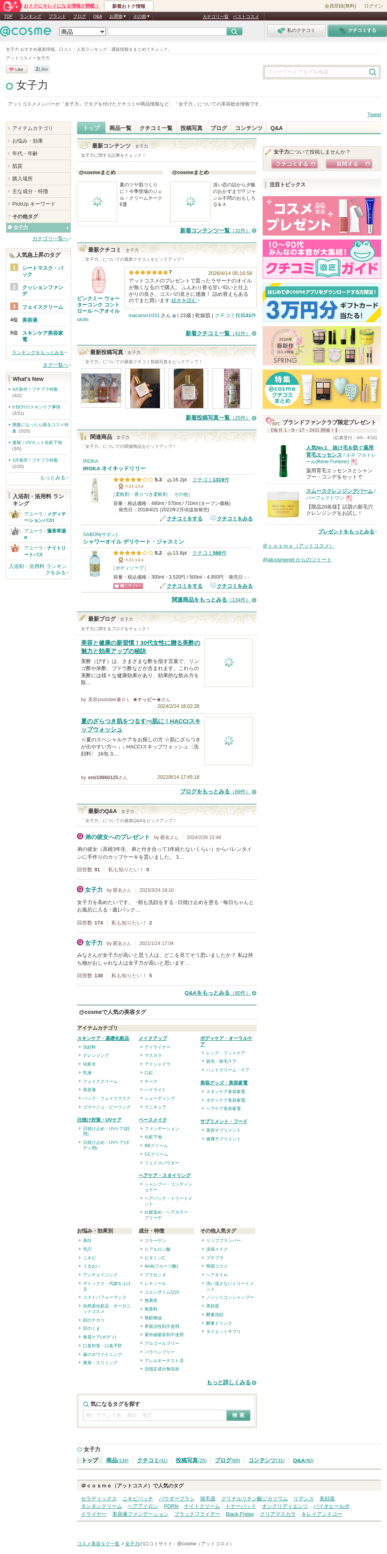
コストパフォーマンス (104, 1297)
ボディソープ (129, 568)
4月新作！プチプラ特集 (35, 389)
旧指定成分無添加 (162, 1368)
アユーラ (33, 514)
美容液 (89, 1089)
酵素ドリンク (219, 1323)
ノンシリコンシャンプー (230, 1297)
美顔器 (212, 1305)
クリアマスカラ (278, 1514)
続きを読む (184, 300)
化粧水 (89, 1064)
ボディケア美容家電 (225, 1100)
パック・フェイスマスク (107, 1098)
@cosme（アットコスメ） (205, 1544)
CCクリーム (156, 1154)
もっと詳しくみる (229, 1382)
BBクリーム (156, 1145)
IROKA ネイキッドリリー (114, 469)
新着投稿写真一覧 (218, 418)
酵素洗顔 (215, 1314)
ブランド (57, 16)
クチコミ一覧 (156, 128)
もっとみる (53, 478)
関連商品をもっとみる (211, 600)
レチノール (155, 1283)
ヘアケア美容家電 (223, 1108)
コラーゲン (155, 1240)
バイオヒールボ (331, 1506)
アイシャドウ (158, 1064)
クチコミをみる (235, 519)
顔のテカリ (94, 1320)
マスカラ (153, 1055)
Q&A (97, 16)
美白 (87, 1240)
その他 (181, 494)
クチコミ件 (210, 480)
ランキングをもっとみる (38, 352)
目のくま (91, 1328)
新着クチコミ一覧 (218, 333)
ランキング (30, 16)
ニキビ (89, 1257)
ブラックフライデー (197, 1514)
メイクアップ (153, 1038)
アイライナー (158, 1047)
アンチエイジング (100, 1274)
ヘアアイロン (143, 1506)
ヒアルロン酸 (158, 1249)
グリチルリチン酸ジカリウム (254, 1499)
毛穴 (87, 1249)
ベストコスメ (246, 16)
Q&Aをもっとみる (218, 993)
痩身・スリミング (100, 1362)
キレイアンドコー (321, 1514)
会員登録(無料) (340, 6)
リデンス (303, 1499)
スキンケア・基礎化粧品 (103, 1038)
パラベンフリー (160, 1352)
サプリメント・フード (224, 1121)
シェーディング (160, 1098)
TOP (8, 16)
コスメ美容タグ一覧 (98, 1544)
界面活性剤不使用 (162, 1326)
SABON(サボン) (100, 534)
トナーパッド (240, 1506)
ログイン (373, 6)
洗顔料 (89, 1047)
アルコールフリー (162, 1343)
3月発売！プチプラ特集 (35, 460)
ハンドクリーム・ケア (228, 1070)
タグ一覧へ (55, 365)
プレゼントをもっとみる (346, 532)
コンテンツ (249, 128)
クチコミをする (185, 519)
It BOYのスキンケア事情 (36, 407)
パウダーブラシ (177, 1499)
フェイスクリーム (100, 1081)
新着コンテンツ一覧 (215, 231)
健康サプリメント (223, 1138)
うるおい (91, 1266)
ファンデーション (162, 1128)
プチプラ (215, 1257)
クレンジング (96, 1055)
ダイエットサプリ (223, 1331)
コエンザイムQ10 (162, 1292)
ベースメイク (153, 1120)
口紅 (149, 1072)
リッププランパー (223, 1240)
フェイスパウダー (162, 1162)
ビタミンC (155, 1257)
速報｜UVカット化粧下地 (37, 442)
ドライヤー (94, 1514)
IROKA (90, 461)
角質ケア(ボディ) (99, 1337)
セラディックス (99, 1499)
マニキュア (155, 1107)
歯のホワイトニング (102, 1354)
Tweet (374, 114)
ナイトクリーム (202, 1506)
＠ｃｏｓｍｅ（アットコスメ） (298, 546)
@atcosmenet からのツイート (297, 560)
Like (19, 69)
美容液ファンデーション (140, 1514)
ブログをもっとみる (215, 792)
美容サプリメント (223, 1130)
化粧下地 (153, 1136)
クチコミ (152, 1460)
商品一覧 (120, 128)
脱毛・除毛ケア (221, 1061)
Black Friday (240, 1514)
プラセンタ (155, 1274)
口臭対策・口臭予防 (102, 1345)
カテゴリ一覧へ (50, 238)
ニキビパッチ (137, 1499)
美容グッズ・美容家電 (224, 1083)
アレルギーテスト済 (164, 1360)
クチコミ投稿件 (235, 315)
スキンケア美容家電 (225, 1091)
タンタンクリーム (101, 1506)
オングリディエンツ (285, 1506)
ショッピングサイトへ (128, 586)
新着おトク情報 (128, 6)
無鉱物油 (153, 1317)
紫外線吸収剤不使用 (164, 1334)
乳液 (87, 1072)
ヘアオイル (217, 1274)
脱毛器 (208, 1499)
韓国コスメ (217, 1266)
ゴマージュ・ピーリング (107, 1107)
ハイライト (155, 1089)
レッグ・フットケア (225, 1053)
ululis (83, 319)
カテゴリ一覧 (216, 16)
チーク (151, 1081)
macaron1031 (144, 315)
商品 (117, 1460)
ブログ (79, 16)
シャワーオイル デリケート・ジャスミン (133, 542)
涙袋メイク (217, 1249)
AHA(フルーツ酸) (161, 1266)
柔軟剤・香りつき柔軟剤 (141, 494)
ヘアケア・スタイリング (165, 1175)
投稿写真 (191, 128)
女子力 (32, 85)
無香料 (151, 1309)
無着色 (151, 1300)
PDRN (171, 1506)
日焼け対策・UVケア (99, 1120)
